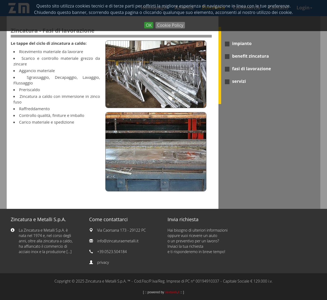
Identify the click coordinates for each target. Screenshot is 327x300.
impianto (242, 43)
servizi (239, 81)
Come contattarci (108, 219)
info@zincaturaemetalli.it (118, 240)
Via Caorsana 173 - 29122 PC (121, 230)
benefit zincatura (250, 56)
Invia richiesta (183, 219)
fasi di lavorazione (251, 69)
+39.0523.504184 (112, 251)
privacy (103, 262)
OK (149, 25)
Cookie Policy (170, 25)
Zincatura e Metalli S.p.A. (38, 219)
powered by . (163, 292)
